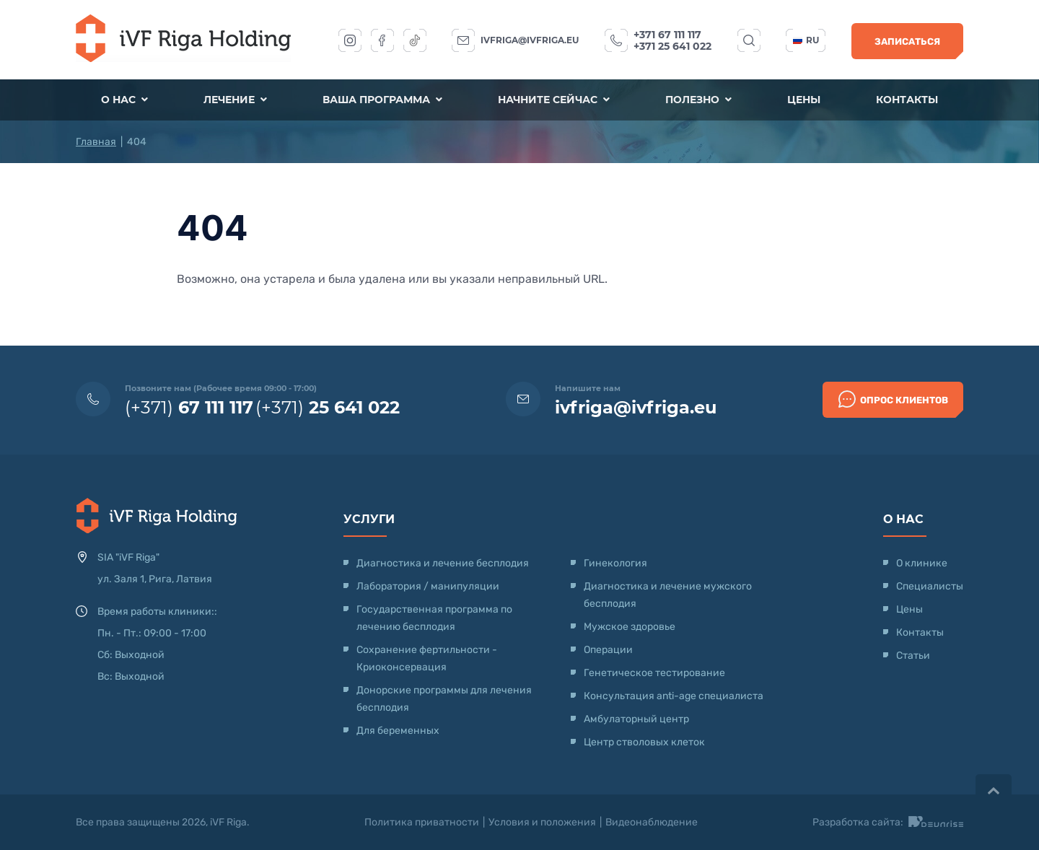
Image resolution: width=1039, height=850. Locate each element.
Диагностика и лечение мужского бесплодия (668, 595)
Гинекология (615, 563)
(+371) (189, 407)
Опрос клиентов (893, 399)
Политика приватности (421, 822)
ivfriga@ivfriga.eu (530, 40)
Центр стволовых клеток (644, 742)
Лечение (236, 100)
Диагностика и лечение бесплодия (442, 563)
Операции (608, 650)
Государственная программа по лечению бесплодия (434, 618)
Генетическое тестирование (654, 673)
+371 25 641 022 (672, 46)
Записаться (907, 41)
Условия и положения (542, 822)
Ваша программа (382, 100)
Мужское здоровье (629, 627)
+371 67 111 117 (667, 34)
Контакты (906, 100)
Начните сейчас (554, 100)
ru (806, 40)
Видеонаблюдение (651, 822)
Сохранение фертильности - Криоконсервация (426, 658)
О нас (125, 100)
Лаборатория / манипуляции (427, 586)
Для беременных (397, 730)
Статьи (913, 655)
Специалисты (929, 586)
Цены (803, 100)
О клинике (921, 563)
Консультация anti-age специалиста (673, 696)
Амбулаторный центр (636, 719)
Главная (96, 142)
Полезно (698, 100)
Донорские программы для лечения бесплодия (444, 699)
